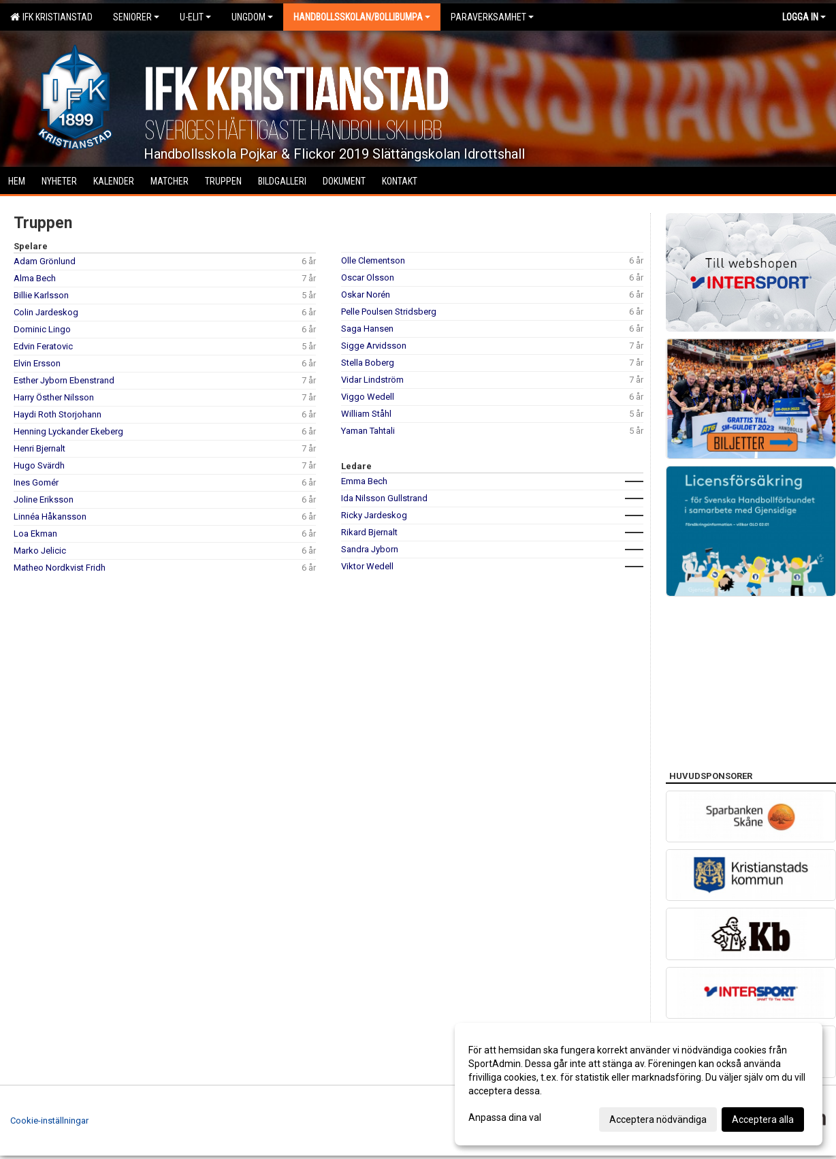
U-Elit (195, 17)
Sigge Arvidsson (373, 345)
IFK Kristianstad (51, 17)
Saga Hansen (367, 328)
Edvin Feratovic (43, 346)
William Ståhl (366, 414)
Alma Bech (35, 278)
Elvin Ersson (37, 363)
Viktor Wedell (367, 566)
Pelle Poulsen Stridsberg (388, 311)
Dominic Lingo (42, 329)
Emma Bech (364, 481)
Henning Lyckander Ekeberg (68, 431)
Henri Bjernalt (39, 448)
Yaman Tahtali (368, 431)
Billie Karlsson (41, 295)
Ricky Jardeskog (374, 515)
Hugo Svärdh (39, 465)
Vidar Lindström (372, 380)
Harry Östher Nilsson (54, 397)
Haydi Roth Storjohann (57, 414)
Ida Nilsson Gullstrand (384, 498)
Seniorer (136, 17)
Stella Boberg (367, 363)
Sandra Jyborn (369, 549)
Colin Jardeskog (46, 312)
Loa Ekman (35, 533)
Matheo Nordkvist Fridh (60, 567)
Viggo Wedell (367, 397)
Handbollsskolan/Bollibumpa (361, 17)
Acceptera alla (763, 1119)
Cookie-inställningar (49, 1120)
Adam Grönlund (45, 261)
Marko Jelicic (40, 550)
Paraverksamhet (492, 17)
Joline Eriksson (44, 499)
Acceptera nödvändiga (658, 1119)
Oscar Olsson (367, 277)
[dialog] (638, 1084)
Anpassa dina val (504, 1117)
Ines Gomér (36, 482)
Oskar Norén (365, 294)
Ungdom (252, 17)
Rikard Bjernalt (369, 532)
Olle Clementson (373, 260)
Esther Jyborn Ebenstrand (64, 380)
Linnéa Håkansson (50, 516)
